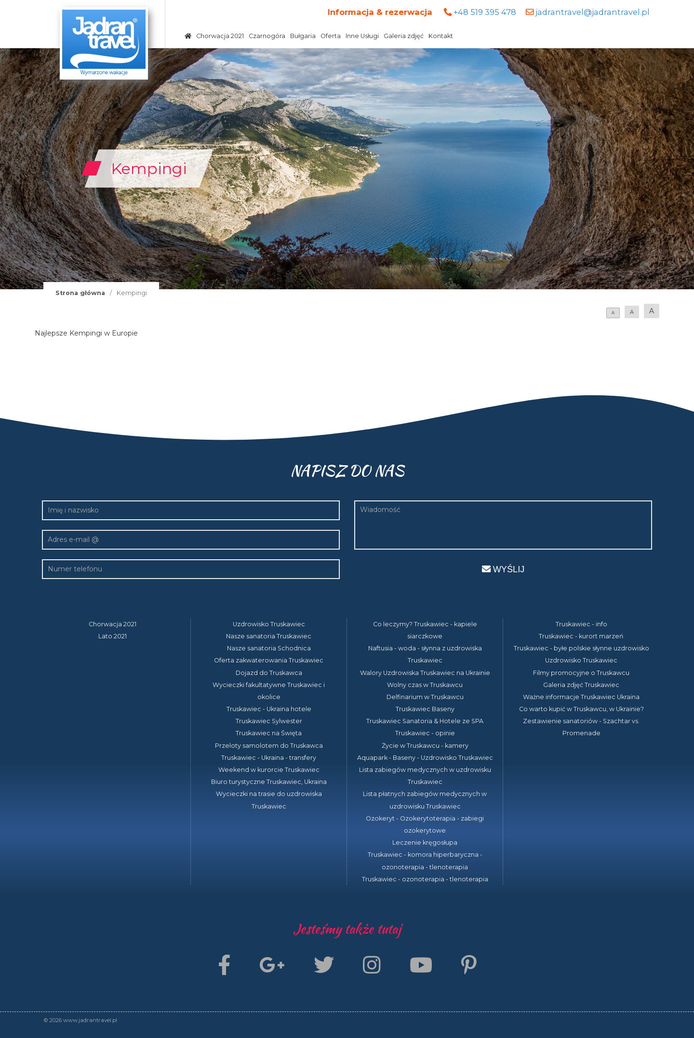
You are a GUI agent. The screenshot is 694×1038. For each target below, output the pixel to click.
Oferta (330, 36)
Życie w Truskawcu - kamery (425, 745)
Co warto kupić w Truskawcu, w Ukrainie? (581, 709)
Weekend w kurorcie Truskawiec (269, 769)
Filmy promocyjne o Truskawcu (581, 672)
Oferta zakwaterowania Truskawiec (268, 660)
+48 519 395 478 (485, 12)
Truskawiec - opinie (425, 733)
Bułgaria (303, 36)
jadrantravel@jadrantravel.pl (592, 12)
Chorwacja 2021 (220, 36)
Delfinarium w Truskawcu (425, 697)
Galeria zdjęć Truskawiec (581, 684)
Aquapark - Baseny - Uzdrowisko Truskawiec (425, 757)
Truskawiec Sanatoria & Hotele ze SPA (424, 721)
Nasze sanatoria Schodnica (269, 648)
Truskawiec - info (581, 624)
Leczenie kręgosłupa (424, 842)
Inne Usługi (362, 36)
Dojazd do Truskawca (269, 672)
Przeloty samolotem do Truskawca (269, 745)
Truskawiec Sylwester (269, 721)
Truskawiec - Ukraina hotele (269, 709)
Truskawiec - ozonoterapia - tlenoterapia (425, 879)
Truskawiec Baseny (425, 709)
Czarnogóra (267, 36)
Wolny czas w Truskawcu (425, 684)
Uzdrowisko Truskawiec (269, 624)
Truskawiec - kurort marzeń (581, 636)
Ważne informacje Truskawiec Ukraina (581, 697)
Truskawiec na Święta (269, 733)
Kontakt (440, 36)
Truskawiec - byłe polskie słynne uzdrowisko (581, 648)
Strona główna (80, 293)
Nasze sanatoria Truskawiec (268, 636)
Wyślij (503, 569)
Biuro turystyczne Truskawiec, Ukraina (269, 781)
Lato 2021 (112, 636)
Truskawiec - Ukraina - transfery (268, 757)
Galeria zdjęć (404, 36)
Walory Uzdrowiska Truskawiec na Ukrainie (425, 672)
